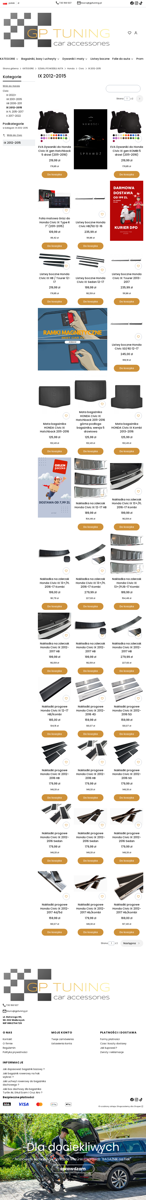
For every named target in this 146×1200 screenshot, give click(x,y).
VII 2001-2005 (14, 99)
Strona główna (11, 68)
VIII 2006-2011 (14, 103)
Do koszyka (54, 174)
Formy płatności (110, 1039)
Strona (120, 98)
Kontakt (7, 1039)
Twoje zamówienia (62, 1039)
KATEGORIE (28, 68)
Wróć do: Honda (11, 85)
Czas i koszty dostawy (113, 1043)
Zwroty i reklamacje (112, 1052)
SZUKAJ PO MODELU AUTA (50, 68)
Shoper (137, 1106)
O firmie (8, 1043)
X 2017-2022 (13, 116)
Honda (71, 68)
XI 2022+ (11, 95)
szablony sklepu (108, 1106)
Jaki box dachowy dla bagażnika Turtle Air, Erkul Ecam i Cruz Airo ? (22, 1090)
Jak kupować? (108, 1048)
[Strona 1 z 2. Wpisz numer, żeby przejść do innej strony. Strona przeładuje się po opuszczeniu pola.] (127, 99)
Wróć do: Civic (12, 135)
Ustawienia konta (61, 1043)
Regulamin (9, 1048)
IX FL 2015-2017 (15, 111)
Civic (81, 68)
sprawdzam (73, 1169)
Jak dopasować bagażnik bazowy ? (24, 1069)
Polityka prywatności (15, 1052)
